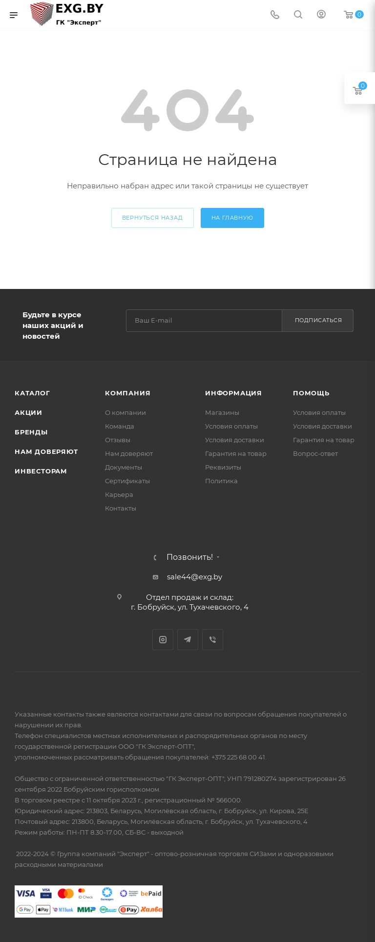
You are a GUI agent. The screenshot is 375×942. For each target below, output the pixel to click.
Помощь (311, 393)
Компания (127, 393)
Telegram (187, 639)
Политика (221, 481)
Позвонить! (190, 557)
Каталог (32, 393)
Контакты (120, 508)
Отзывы (117, 440)
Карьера (119, 494)
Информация (233, 393)
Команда (119, 426)
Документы (123, 467)
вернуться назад (152, 217)
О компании (125, 412)
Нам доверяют (46, 451)
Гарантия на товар (236, 453)
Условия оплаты (231, 426)
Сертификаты (127, 481)
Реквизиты (223, 467)
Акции (28, 412)
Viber (212, 639)
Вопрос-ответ (315, 453)
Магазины (222, 412)
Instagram (162, 639)
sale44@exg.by (194, 576)
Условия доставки (234, 440)
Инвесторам (41, 471)
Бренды (31, 432)
